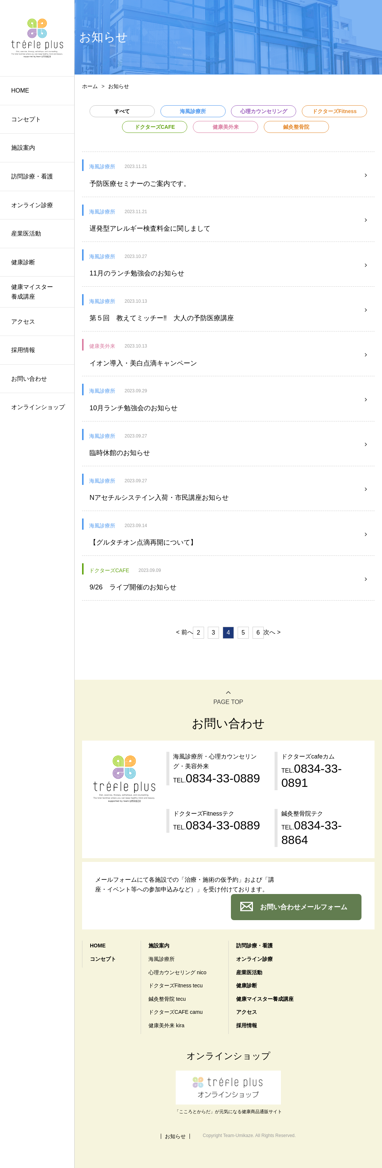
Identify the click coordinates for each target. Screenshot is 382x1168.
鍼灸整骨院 (296, 127)
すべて (122, 111)
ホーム (90, 86)
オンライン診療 (32, 205)
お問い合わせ (29, 379)
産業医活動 (26, 233)
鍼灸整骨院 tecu (167, 999)
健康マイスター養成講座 (32, 292)
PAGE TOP (228, 702)
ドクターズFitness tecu (175, 985)
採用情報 (23, 350)
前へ (187, 632)
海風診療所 (193, 111)
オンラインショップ (38, 407)
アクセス (23, 321)
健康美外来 (226, 127)
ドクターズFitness (334, 111)
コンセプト (26, 119)
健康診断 (23, 262)
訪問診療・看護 (32, 176)
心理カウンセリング (263, 111)
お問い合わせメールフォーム (303, 907)
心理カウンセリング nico (177, 972)
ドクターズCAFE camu (175, 1012)
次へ (269, 632)
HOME (20, 90)
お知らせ (175, 1136)
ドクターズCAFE (155, 127)
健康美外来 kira (166, 1025)
